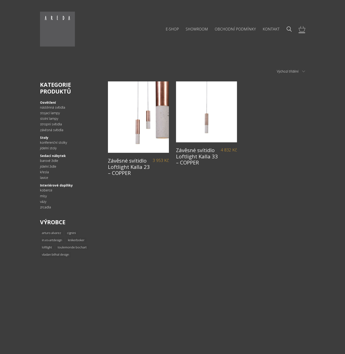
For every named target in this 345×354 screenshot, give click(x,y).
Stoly (44, 137)
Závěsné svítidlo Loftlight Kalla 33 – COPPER (200, 156)
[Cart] (302, 29)
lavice (44, 178)
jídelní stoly (48, 148)
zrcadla (45, 207)
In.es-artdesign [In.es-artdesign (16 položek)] (52, 240)
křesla (44, 172)
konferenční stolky (53, 142)
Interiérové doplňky (56, 185)
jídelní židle (48, 166)
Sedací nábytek (53, 156)
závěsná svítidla (51, 130)
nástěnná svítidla (52, 107)
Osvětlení (48, 102)
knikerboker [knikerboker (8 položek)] (76, 240)
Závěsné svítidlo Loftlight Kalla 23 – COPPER (129, 166)
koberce (46, 190)
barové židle (49, 161)
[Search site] (289, 30)
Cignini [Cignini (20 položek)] (71, 233)
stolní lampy (49, 119)
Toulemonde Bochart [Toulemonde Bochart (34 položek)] (72, 247)
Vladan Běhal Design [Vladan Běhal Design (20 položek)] (55, 254)
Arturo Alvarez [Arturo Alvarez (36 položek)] (51, 233)
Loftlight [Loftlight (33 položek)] (47, 247)
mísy (43, 196)
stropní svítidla (51, 124)
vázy (43, 202)
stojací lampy (50, 113)
